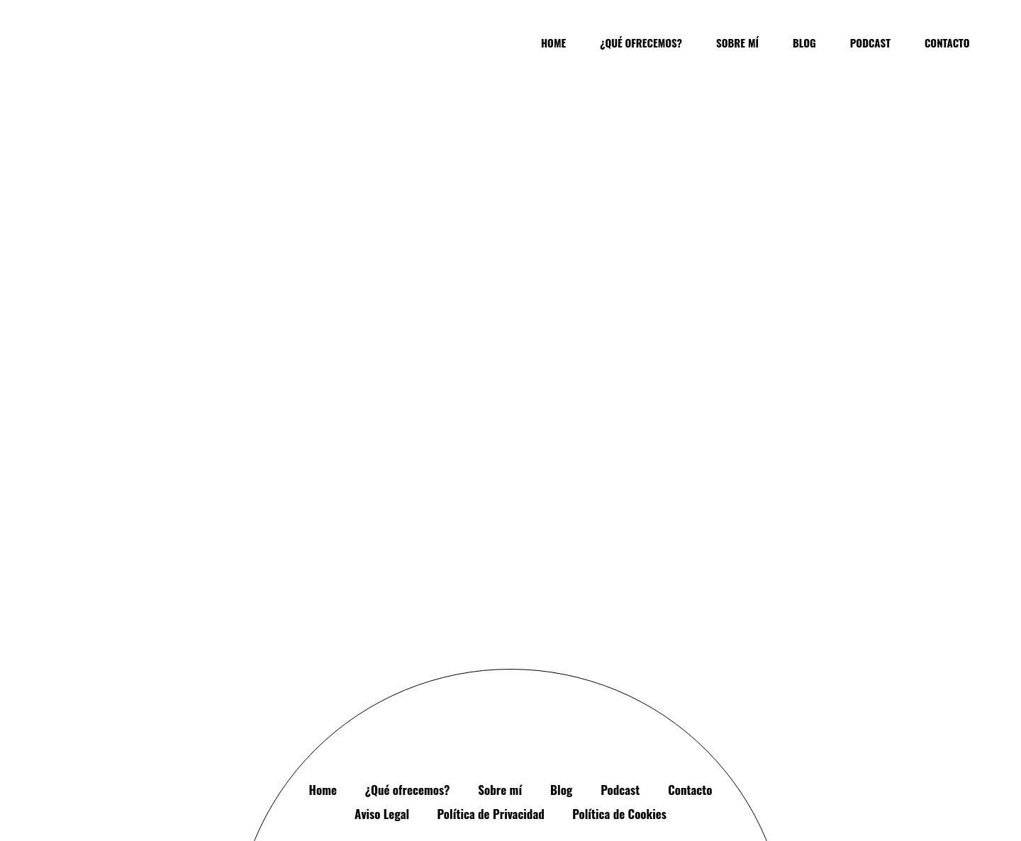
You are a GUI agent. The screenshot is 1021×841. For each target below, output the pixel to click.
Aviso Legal (382, 688)
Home (323, 664)
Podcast (620, 664)
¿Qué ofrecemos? (407, 664)
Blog (561, 664)
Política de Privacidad (491, 688)
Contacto (690, 664)
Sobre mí (500, 664)
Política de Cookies (619, 688)
